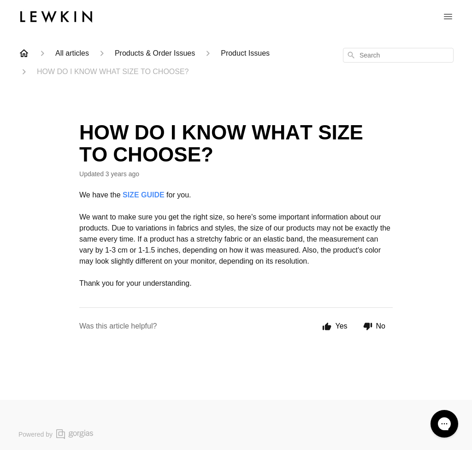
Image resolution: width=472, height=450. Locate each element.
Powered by (55, 434)
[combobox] (398, 55)
